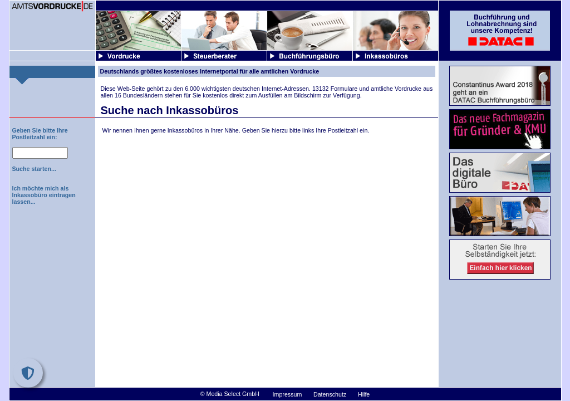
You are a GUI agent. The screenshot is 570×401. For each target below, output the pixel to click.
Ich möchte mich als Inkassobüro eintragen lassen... (44, 195)
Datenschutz (329, 394)
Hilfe (364, 394)
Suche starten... (34, 168)
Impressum (287, 394)
